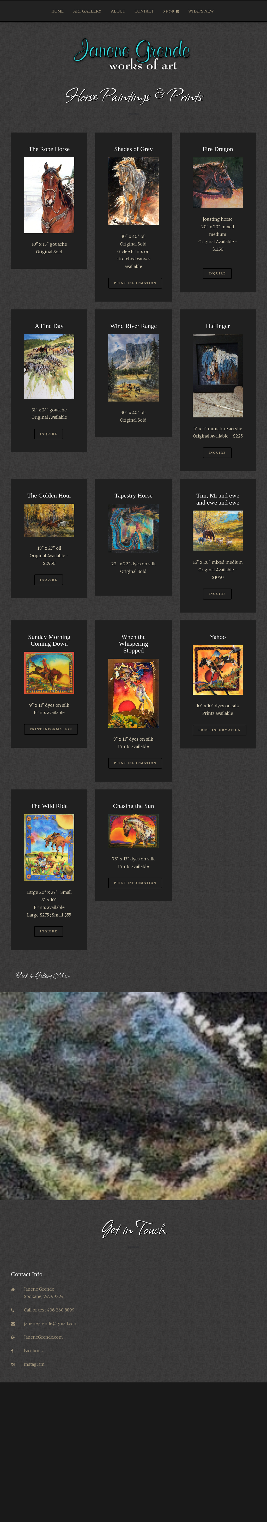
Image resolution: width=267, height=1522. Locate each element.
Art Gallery (87, 11)
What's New (201, 11)
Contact (144, 11)
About (118, 11)
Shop (171, 11)
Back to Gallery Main (43, 975)
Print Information (135, 283)
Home (57, 11)
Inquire (217, 273)
